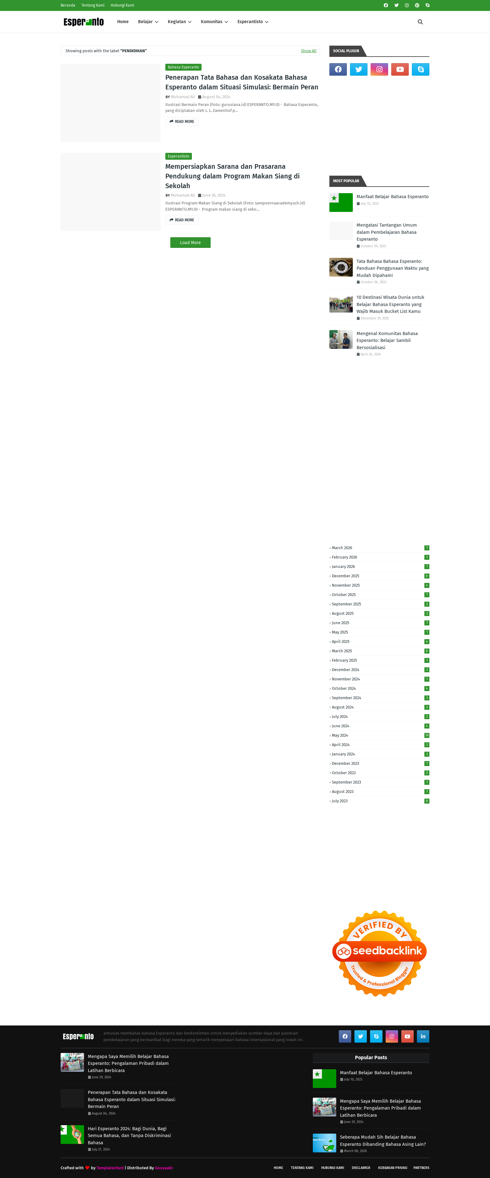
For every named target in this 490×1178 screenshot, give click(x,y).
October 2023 (380, 772)
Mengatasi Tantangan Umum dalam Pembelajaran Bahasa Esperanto (387, 232)
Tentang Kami (93, 5)
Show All (309, 50)
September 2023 (380, 782)
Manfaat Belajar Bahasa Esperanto (393, 196)
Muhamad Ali (183, 96)
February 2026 (380, 557)
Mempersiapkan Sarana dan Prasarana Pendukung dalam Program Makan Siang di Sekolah (232, 176)
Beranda (68, 5)
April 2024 (380, 744)
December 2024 (380, 669)
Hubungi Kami (122, 5)
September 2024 (380, 697)
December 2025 (380, 576)
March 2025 (380, 651)
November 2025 (380, 585)
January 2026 (380, 566)
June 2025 (380, 622)
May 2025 (380, 632)
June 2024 (380, 726)
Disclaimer (361, 1168)
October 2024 (380, 688)
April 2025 (380, 641)
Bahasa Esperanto (183, 67)
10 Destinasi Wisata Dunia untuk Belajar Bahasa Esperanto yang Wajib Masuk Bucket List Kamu (390, 304)
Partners (421, 1168)
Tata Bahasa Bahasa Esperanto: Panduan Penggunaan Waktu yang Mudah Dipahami (393, 268)
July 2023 (380, 801)
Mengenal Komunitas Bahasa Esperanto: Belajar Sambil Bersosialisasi (387, 340)
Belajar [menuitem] (145, 21)
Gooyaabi (164, 1167)
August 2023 (380, 791)
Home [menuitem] (123, 21)
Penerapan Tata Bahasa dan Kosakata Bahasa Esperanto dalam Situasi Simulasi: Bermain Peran (241, 82)
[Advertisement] (379, 126)
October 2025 (380, 594)
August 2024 (380, 707)
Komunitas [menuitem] (211, 21)
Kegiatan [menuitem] (177, 21)
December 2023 (380, 763)
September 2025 (380, 604)
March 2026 (380, 547)
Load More (190, 242)
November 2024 (380, 679)
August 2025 (380, 613)
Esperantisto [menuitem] (250, 21)
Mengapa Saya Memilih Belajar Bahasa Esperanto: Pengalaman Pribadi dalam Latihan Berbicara (128, 1063)
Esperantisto (178, 156)
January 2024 (380, 754)
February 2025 (380, 660)
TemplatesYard (110, 1167)
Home (278, 1168)
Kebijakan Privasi (392, 1168)
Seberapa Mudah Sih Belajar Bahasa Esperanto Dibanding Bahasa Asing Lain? (383, 1140)
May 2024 (380, 735)
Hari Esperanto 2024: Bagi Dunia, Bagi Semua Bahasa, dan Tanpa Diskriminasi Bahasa (129, 1135)
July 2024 (380, 716)
